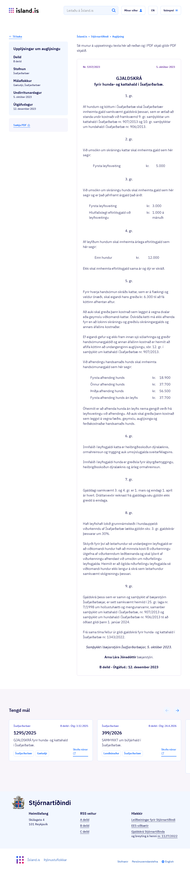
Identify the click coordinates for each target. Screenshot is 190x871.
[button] (133, 10)
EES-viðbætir (140, 825)
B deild (84, 825)
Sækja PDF (21, 125)
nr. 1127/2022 (168, 836)
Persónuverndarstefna (145, 861)
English (169, 861)
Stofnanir (122, 861)
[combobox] (91, 10)
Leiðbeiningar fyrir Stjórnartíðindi (153, 820)
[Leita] (114, 10)
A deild (84, 820)
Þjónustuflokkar (55, 860)
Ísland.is (33, 860)
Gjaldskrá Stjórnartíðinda (148, 831)
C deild (84, 831)
